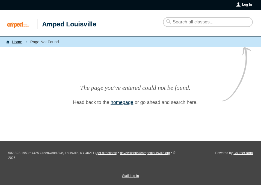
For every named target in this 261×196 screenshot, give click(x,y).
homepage (122, 102)
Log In (247, 5)
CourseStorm (243, 153)
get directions (106, 153)
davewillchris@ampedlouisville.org (145, 153)
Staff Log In (130, 176)
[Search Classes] (205, 22)
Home (17, 42)
